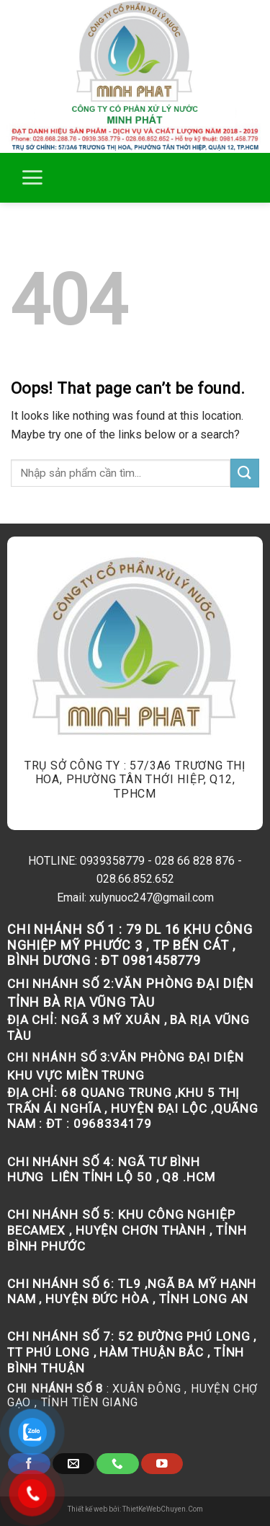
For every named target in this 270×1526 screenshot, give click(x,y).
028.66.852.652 (135, 879)
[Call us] (117, 1463)
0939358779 (112, 861)
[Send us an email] (73, 1463)
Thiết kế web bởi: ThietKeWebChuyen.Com (135, 1509)
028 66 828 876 (195, 861)
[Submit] (244, 473)
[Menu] (32, 177)
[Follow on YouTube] (162, 1463)
